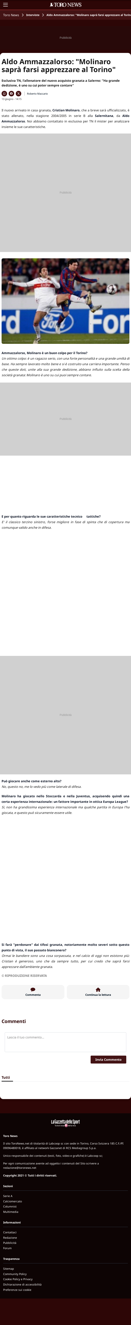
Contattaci (10, 1232)
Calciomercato (12, 1201)
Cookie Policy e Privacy (18, 1279)
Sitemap (8, 1268)
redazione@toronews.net (19, 1168)
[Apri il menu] (5, 4)
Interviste (32, 15)
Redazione (10, 1237)
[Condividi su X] (18, 93)
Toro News (11, 15)
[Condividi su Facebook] (11, 93)
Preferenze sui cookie (17, 1290)
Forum (7, 1248)
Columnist (10, 1206)
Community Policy (15, 1274)
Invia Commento (108, 1059)
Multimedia (10, 1212)
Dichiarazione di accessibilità (22, 1284)
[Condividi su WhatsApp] (4, 93)
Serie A (7, 1196)
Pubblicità (9, 1243)
